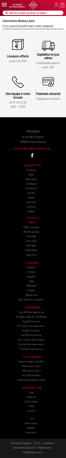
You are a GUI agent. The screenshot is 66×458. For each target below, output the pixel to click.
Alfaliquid (31, 285)
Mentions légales (21, 443)
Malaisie (31, 267)
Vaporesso (31, 179)
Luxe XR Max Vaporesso (31, 312)
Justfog (31, 206)
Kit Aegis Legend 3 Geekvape (31, 316)
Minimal (31, 397)
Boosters (31, 432)
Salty (31, 406)
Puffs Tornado (31, 227)
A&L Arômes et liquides (31, 299)
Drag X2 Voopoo (31, 330)
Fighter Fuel (31, 295)
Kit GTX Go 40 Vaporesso (31, 325)
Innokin (31, 193)
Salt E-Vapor (31, 401)
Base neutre (31, 423)
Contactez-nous (32, 452)
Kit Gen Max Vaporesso (31, 344)
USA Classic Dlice (31, 370)
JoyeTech (31, 202)
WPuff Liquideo (31, 231)
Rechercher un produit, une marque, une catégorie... (28, 13)
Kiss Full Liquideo (31, 375)
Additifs (31, 428)
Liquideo (31, 276)
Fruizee (31, 410)
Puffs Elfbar (31, 250)
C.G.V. (37, 443)
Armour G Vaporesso (31, 348)
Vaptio (31, 211)
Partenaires (44, 447)
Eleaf (31, 174)
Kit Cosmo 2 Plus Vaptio (31, 339)
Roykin (31, 290)
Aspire (31, 197)
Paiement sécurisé (24, 447)
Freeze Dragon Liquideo (31, 361)
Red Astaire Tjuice (31, 366)
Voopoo (31, 170)
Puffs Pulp (31, 241)
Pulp (31, 281)
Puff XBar (31, 245)
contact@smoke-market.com (32, 148)
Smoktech (31, 188)
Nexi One (31, 254)
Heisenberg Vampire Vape (31, 379)
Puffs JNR (31, 236)
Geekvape (31, 183)
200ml (31, 272)
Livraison (48, 443)
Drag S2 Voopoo (31, 321)
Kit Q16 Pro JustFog (31, 335)
